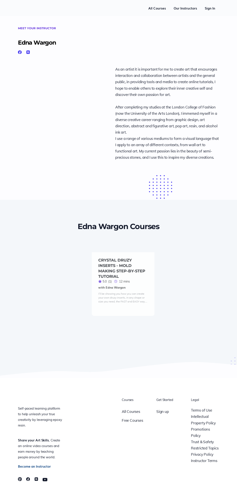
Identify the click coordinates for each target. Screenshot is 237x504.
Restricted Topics (205, 448)
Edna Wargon (43, 42)
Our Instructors (185, 8)
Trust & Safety (202, 441)
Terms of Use (201, 410)
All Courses (157, 8)
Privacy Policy (202, 454)
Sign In (210, 8)
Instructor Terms (204, 460)
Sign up (162, 411)
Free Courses (132, 420)
